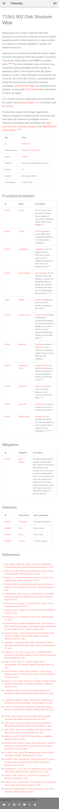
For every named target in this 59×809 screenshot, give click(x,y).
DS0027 (8, 534)
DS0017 (8, 522)
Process (22, 541)
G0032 (7, 315)
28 (41, 224)
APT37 (21, 210)
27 (44, 242)
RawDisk (22, 344)
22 (50, 266)
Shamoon (39, 347)
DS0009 (8, 541)
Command (23, 522)
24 (40, 337)
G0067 (7, 210)
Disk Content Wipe (34, 89)
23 (41, 337)
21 (48, 266)
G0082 (7, 231)
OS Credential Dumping (25, 126)
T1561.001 (26, 150)
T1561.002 (26, 144)
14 (45, 308)
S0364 (7, 344)
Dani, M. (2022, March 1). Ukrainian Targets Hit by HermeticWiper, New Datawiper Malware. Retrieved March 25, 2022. (29, 665)
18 (48, 430)
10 (48, 292)
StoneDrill (22, 404)
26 (42, 379)
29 (43, 224)
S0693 (7, 249)
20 (51, 430)
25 (41, 379)
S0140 (7, 386)
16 (46, 430)
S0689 (7, 416)
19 (44, 430)
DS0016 (8, 528)
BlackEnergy (47, 368)
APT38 (21, 231)
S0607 (7, 300)
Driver (21, 534)
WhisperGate (24, 416)
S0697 (7, 273)
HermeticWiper (25, 273)
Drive (21, 528)
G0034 (7, 365)
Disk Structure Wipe (25, 86)
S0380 (7, 404)
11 (49, 292)
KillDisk (22, 300)
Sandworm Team (42, 365)
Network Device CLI (29, 102)
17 (47, 430)
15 (50, 430)
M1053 (7, 459)
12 (51, 292)
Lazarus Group (25, 315)
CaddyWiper (24, 249)
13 (52, 292)
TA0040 (25, 157)
